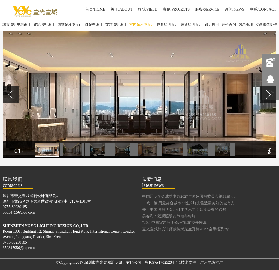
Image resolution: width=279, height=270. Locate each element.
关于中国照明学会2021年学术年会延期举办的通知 (184, 210)
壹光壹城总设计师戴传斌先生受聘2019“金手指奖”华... (187, 229)
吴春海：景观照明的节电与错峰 (169, 216)
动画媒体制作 (266, 24)
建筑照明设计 (44, 24)
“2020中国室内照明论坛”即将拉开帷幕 (174, 223)
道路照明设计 (191, 24)
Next (268, 94)
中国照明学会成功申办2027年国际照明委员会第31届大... (189, 196)
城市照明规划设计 (16, 24)
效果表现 (246, 24)
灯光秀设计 (94, 24)
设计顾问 (212, 24)
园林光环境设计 (69, 24)
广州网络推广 (211, 262)
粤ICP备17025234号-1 (163, 262)
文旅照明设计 (116, 24)
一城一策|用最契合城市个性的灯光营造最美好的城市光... (189, 203)
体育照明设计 (167, 24)
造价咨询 (229, 24)
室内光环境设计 (141, 25)
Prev (11, 94)
